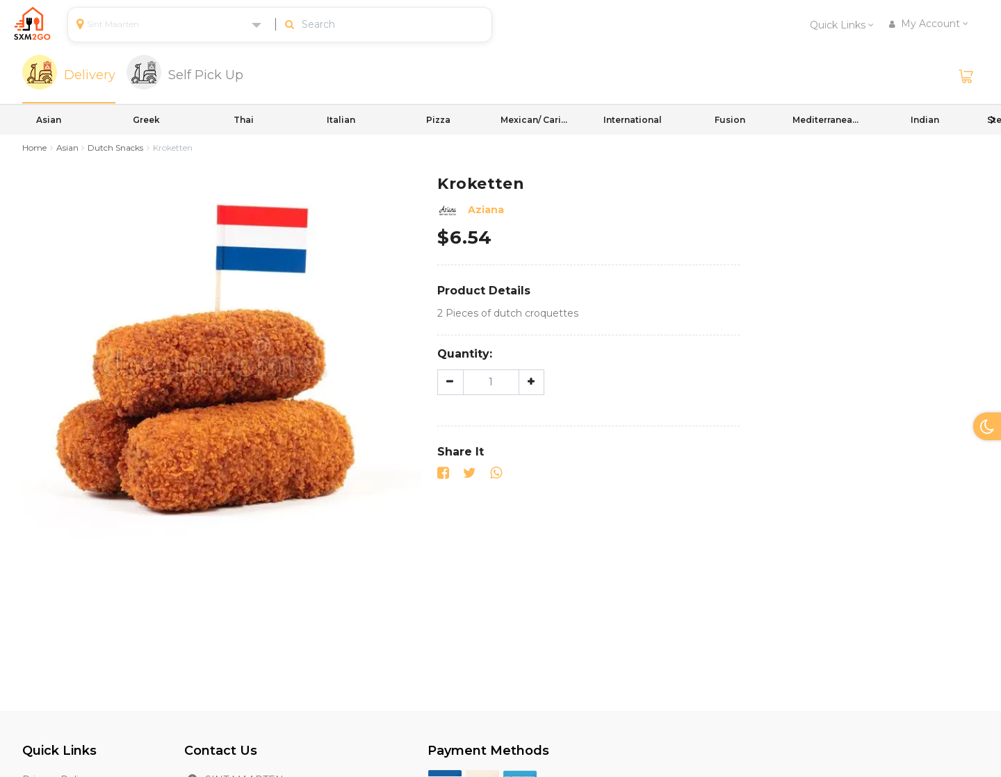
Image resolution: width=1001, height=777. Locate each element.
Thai (244, 120)
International (632, 120)
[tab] (68, 76)
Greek (146, 120)
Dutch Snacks (115, 147)
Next (993, 119)
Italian (341, 120)
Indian (925, 120)
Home (34, 147)
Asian (48, 120)
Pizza (438, 120)
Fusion (730, 120)
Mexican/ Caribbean (535, 120)
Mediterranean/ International (827, 120)
